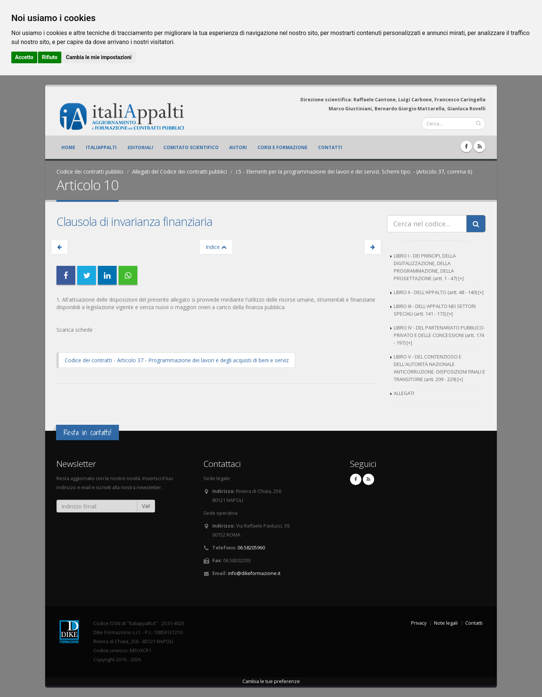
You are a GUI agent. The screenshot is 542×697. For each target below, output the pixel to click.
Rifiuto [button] (50, 57)
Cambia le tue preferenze (271, 681)
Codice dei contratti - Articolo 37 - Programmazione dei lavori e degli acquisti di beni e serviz (177, 360)
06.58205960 (251, 547)
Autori (238, 147)
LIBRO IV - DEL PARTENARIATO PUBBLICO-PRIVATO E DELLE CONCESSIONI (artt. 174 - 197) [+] (439, 335)
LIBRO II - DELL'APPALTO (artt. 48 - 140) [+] (439, 292)
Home (68, 147)
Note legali (446, 623)
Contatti (330, 147)
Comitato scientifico (191, 147)
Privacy (418, 623)
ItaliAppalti (101, 147)
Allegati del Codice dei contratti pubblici (179, 171)
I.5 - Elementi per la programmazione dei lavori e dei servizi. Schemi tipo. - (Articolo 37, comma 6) (354, 171)
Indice (216, 246)
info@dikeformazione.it (254, 573)
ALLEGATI (404, 393)
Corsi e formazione (282, 147)
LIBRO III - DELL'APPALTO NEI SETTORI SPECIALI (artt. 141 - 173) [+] (435, 310)
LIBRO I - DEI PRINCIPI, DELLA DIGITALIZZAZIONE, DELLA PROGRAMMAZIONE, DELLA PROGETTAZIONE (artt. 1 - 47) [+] (429, 267)
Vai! (146, 505)
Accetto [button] (24, 57)
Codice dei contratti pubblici (89, 171)
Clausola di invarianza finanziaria (134, 221)
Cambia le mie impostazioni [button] (98, 57)
